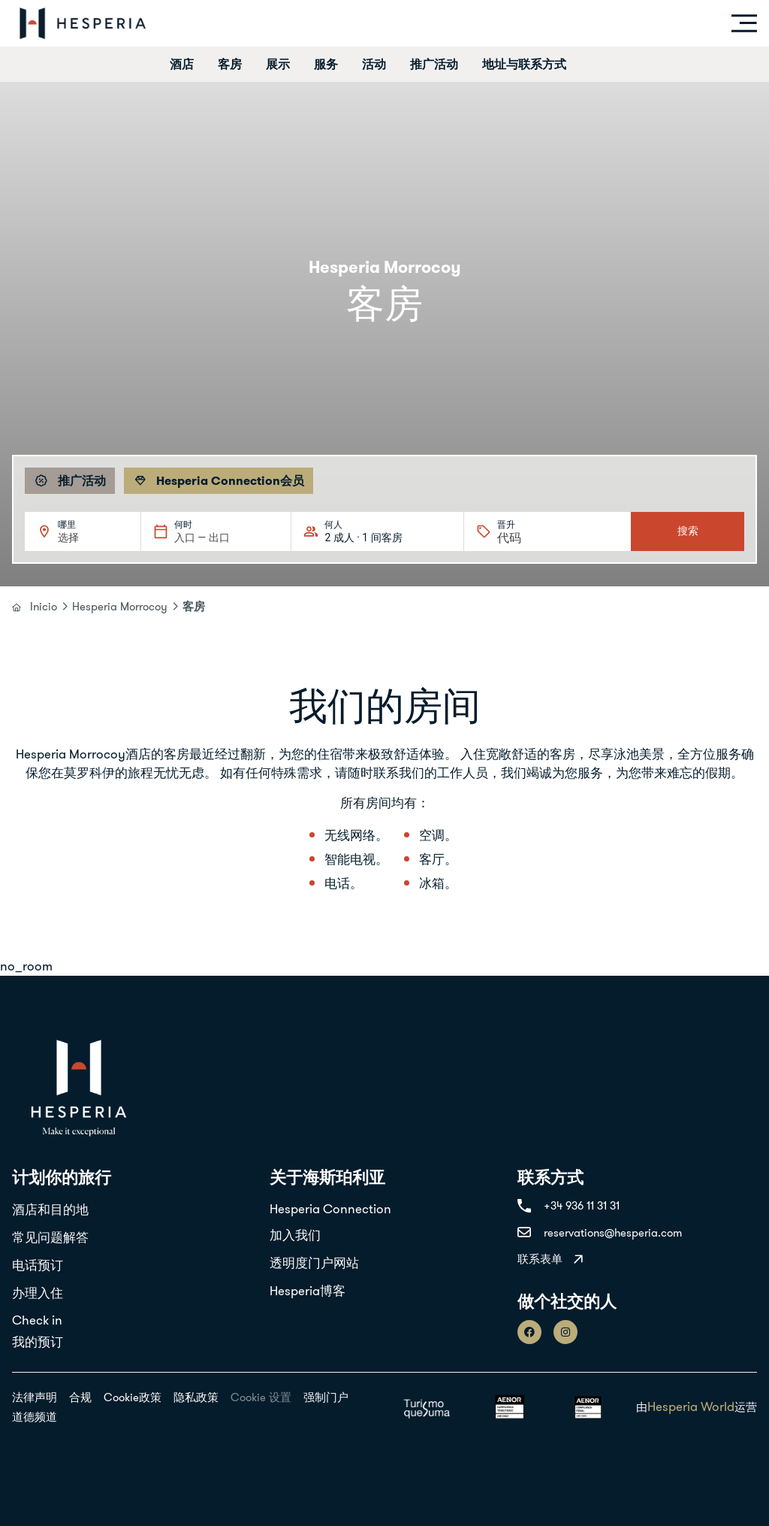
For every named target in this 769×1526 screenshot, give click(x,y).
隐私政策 (196, 1397)
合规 (80, 1397)
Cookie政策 (132, 1397)
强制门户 (325, 1397)
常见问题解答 (50, 1237)
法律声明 (34, 1397)
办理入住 (37, 1292)
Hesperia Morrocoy (119, 606)
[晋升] (533, 538)
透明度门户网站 (314, 1262)
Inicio (43, 606)
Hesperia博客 (307, 1290)
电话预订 (37, 1265)
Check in (37, 1320)
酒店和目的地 (50, 1209)
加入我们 (295, 1235)
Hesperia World (690, 1406)
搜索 (687, 531)
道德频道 (34, 1416)
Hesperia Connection (330, 1208)
